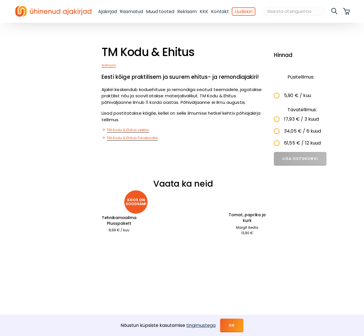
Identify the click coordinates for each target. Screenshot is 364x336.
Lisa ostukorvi (300, 158)
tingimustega (201, 325)
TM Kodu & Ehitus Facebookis (132, 137)
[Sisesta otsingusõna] (294, 11)
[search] (335, 11)
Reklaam (187, 11)
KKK (204, 11)
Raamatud (131, 11)
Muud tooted (160, 11)
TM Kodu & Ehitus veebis (128, 129)
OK (232, 325)
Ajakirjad (107, 11)
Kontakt (220, 11)
